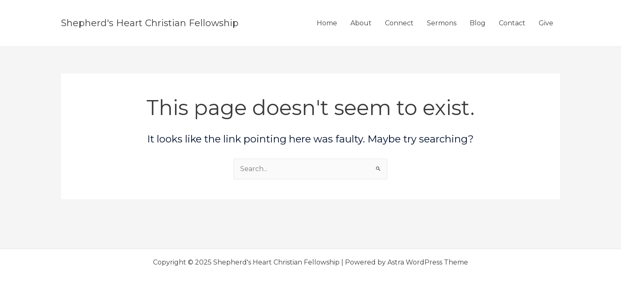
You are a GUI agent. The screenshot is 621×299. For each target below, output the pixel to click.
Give (546, 23)
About (361, 23)
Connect (399, 23)
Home (327, 23)
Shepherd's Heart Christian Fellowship (150, 23)
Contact (512, 23)
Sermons (441, 23)
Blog (477, 23)
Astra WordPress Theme (427, 262)
